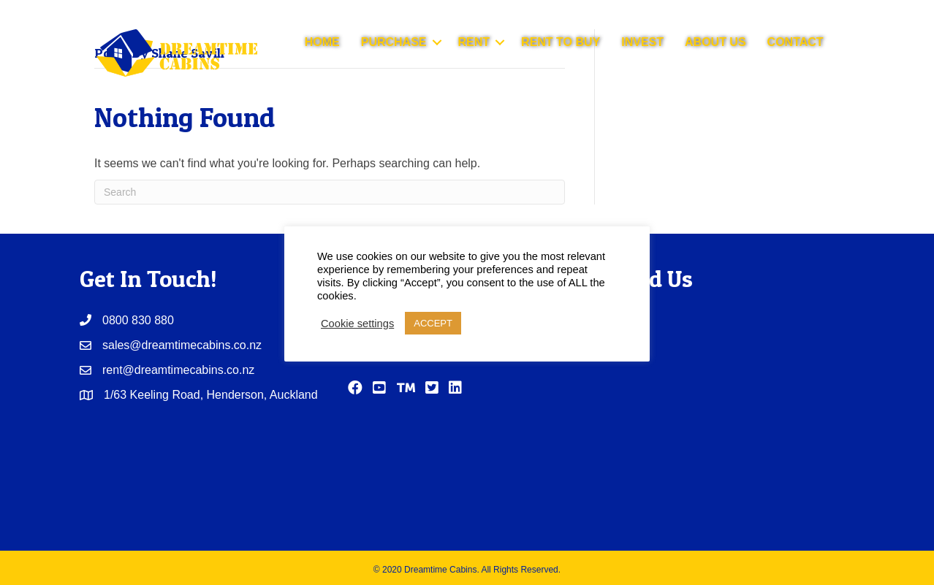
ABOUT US (715, 42)
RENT (474, 42)
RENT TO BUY (560, 42)
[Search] (329, 192)
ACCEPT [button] (433, 323)
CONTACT (795, 42)
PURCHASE (394, 42)
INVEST (642, 42)
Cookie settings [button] (357, 323)
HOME (322, 42)
